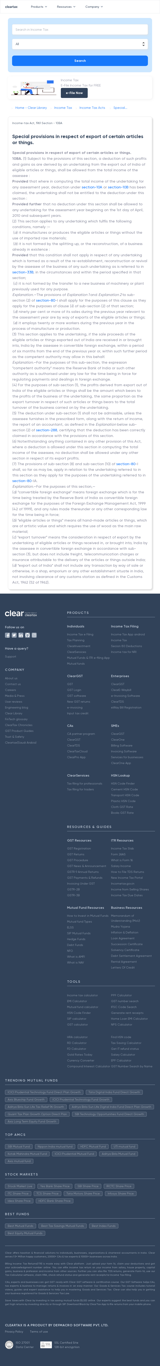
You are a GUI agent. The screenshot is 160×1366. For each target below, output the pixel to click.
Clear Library (13, 713)
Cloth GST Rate (122, 807)
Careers (10, 690)
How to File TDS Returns (127, 871)
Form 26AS (118, 854)
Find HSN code (121, 1037)
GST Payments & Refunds (84, 877)
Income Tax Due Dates (127, 895)
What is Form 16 (122, 860)
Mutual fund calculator (82, 1007)
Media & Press (15, 695)
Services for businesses (127, 757)
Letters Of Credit (123, 967)
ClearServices (76, 652)
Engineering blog (16, 707)
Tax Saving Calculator (126, 1043)
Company (95, 6)
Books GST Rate (122, 812)
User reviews (13, 701)
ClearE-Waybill (121, 690)
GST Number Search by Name (131, 1066)
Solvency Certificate (125, 950)
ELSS (70, 927)
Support (10, 656)
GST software (76, 695)
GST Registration (79, 848)
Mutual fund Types (79, 921)
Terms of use (39, 1331)
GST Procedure (77, 860)
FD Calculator (76, 1048)
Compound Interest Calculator (88, 1066)
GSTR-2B (73, 889)
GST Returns (75, 854)
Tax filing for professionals (84, 783)
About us (11, 678)
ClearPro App (76, 757)
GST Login (74, 690)
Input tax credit (78, 713)
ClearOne (118, 739)
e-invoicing (74, 707)
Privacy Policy (14, 1331)
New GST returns (78, 701)
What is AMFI (76, 956)
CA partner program (81, 733)
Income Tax (119, 640)
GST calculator (77, 1024)
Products (40, 6)
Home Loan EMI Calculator (129, 1018)
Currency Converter (80, 1060)
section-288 (46, 430)
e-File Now (74, 93)
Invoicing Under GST (81, 883)
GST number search (125, 1001)
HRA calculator (77, 1037)
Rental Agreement (124, 961)
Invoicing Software (124, 751)
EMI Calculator (77, 1001)
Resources (67, 6)
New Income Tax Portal (127, 877)
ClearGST (117, 684)
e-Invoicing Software (125, 695)
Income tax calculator (82, 995)
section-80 (45, 300)
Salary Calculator (123, 1054)
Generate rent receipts (127, 1012)
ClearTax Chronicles (18, 725)
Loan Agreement (123, 938)
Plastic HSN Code (123, 801)
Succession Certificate (127, 944)
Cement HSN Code (124, 789)
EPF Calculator (121, 1060)
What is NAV (75, 962)
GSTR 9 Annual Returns (83, 871)
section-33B (22, 272)
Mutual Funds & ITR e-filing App (88, 657)
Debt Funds (75, 945)
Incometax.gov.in (122, 883)
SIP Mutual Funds (79, 933)
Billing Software (121, 745)
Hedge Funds (76, 939)
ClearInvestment (78, 646)
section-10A (92, 187)
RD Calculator (76, 1043)
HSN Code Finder (123, 783)
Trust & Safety (14, 736)
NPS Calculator (121, 1024)
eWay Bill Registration (126, 707)
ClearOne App (121, 763)
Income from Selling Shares (130, 889)
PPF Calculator (121, 995)
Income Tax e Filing (80, 634)
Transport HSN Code (125, 795)
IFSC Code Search (124, 1007)
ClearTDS (117, 701)
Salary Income (121, 866)
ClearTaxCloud (77, 751)
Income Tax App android (128, 634)
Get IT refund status (125, 1048)
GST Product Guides (19, 731)
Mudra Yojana (120, 926)
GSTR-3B (73, 895)
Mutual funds (76, 663)
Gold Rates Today (79, 1054)
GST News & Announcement (86, 866)
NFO (70, 950)
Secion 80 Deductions (126, 646)
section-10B (118, 187)
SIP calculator (76, 1018)
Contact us (13, 684)
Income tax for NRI (123, 652)
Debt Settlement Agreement (131, 955)
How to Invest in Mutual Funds (88, 915)
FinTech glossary (16, 719)
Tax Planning (75, 640)
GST (70, 684)
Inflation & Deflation (124, 932)
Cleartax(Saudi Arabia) (20, 742)
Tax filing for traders (80, 789)
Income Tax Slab (122, 848)
